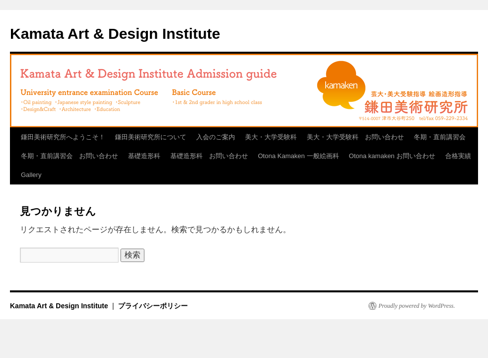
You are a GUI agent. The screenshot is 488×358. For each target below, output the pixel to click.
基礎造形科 (144, 156)
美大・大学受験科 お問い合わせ (355, 137)
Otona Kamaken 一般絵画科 (298, 156)
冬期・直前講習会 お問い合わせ (69, 156)
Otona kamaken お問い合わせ (392, 156)
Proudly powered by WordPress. (416, 305)
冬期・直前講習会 (440, 137)
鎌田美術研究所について (150, 137)
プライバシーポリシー (153, 306)
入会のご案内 (215, 137)
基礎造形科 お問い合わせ (209, 156)
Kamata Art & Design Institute (115, 33)
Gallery (31, 175)
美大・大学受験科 (271, 137)
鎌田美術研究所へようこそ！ (63, 137)
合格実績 (458, 156)
